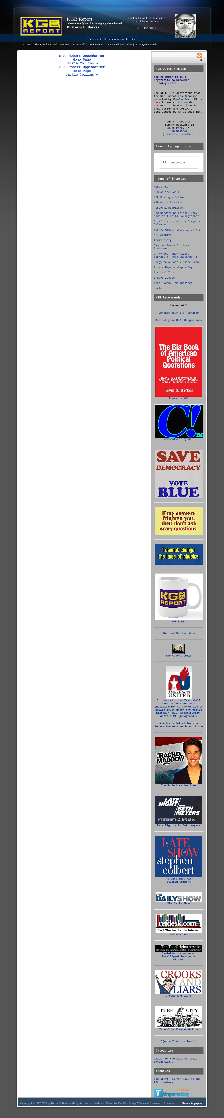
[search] (178, 162)
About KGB (161, 187)
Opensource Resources (162, 1103)
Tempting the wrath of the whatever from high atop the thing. (146, 19)
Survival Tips (164, 272)
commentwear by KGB (179, 438)
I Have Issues (164, 277)
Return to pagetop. (193, 1103)
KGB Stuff (79, 44)
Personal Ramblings (168, 207)
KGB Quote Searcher (168, 202)
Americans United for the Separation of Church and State (178, 725)
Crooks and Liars (178, 994)
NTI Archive (162, 235)
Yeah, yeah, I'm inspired (173, 283)
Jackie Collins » (82, 63)
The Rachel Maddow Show (178, 784)
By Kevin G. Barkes (83, 27)
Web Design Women (134, 1103)
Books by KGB (178, 397)
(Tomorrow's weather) (179, 134)
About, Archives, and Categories (51, 44)
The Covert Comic (179, 654)
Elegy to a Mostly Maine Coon (176, 262)
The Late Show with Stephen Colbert (178, 879)
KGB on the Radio (167, 192)
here (157, 102)
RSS (199, 57)
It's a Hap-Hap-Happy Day (173, 267)
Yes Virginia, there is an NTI (177, 229)
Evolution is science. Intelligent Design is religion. (178, 955)
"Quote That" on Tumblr (178, 1041)
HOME (27, 44)
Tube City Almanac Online (178, 1028)
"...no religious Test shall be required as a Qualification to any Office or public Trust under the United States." (178, 707)
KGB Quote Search (146, 44)
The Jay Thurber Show (179, 633)
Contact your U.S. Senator (179, 313)
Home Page (82, 60)
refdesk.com (179, 933)
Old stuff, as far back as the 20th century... (177, 1081)
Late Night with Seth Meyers (178, 824)
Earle (158, 288)
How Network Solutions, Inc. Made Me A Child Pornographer (176, 215)
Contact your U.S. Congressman (178, 320)
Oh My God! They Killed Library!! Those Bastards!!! (175, 255)
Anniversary (162, 240)
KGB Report (79, 19)
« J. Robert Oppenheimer (82, 56)
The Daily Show (179, 902)
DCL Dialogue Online (120, 44)
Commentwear (96, 44)
